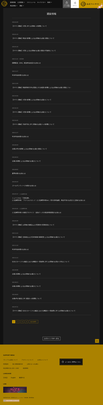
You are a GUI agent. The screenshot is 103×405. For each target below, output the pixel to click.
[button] (21, 2)
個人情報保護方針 (17, 363)
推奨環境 (25, 367)
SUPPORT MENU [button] (9, 355)
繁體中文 (23, 377)
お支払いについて (42, 359)
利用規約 (5, 363)
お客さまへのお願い (33, 363)
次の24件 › (33, 321)
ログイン (75, 4)
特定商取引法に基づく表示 (11, 367)
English (13, 377)
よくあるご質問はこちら (71, 362)
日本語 (5, 377)
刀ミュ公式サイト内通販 (67, 4)
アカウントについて (27, 359)
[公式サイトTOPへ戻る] (96, 342)
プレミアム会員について (10, 359)
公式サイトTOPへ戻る (51, 338)
